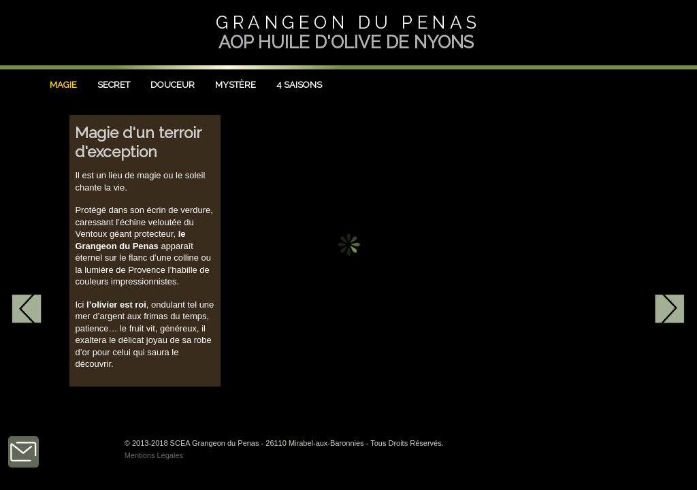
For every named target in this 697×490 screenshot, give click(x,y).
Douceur (172, 85)
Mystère (235, 85)
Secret (113, 85)
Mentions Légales (154, 455)
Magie (63, 85)
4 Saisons (299, 85)
